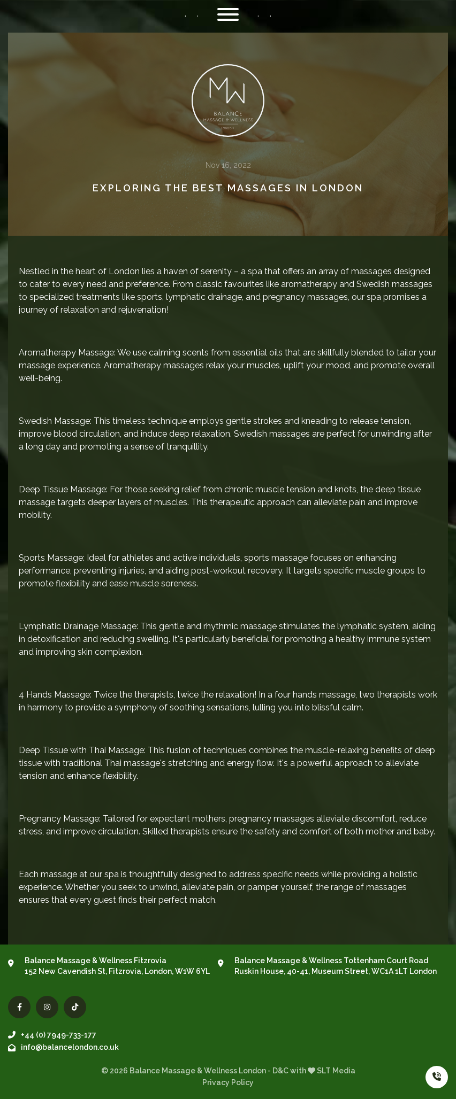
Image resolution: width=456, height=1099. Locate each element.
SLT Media (336, 1070)
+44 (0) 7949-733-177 (52, 1035)
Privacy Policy (228, 1082)
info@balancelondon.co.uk (63, 1047)
